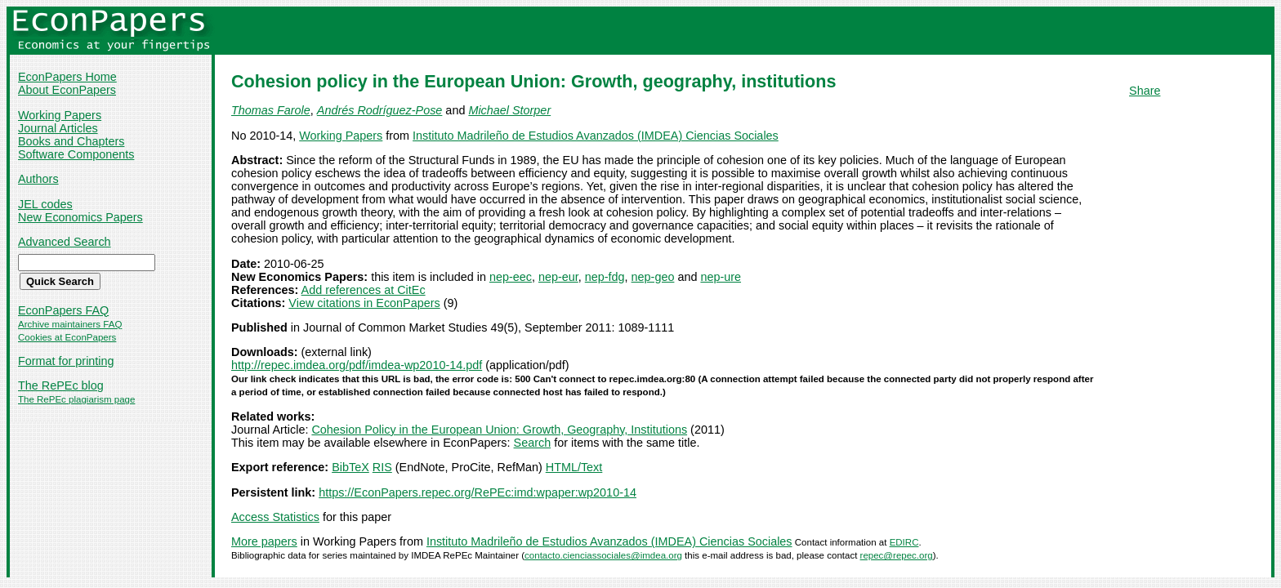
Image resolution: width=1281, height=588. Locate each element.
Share (1144, 90)
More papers (264, 541)
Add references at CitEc (363, 289)
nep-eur (558, 276)
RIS (382, 467)
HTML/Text (574, 467)
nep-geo (653, 276)
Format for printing (66, 361)
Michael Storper (509, 110)
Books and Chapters (71, 141)
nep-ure (720, 276)
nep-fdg (605, 276)
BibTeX (350, 467)
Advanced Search (64, 241)
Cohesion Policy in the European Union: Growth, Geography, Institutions (499, 429)
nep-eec (510, 276)
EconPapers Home (67, 76)
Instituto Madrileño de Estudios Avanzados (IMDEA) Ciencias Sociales (596, 135)
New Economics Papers (80, 217)
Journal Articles (58, 128)
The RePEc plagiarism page (76, 399)
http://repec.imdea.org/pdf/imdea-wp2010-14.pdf (356, 365)
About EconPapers (67, 89)
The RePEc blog (61, 385)
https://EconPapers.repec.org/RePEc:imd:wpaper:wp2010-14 (477, 492)
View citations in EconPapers (364, 303)
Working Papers (59, 115)
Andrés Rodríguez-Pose (380, 110)
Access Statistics (275, 516)
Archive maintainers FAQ (70, 324)
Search (532, 442)
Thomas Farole (270, 110)
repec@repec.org (896, 555)
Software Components (76, 154)
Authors (38, 178)
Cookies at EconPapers (67, 337)
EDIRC (904, 542)
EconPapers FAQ (63, 310)
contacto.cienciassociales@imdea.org (603, 555)
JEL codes (45, 204)
